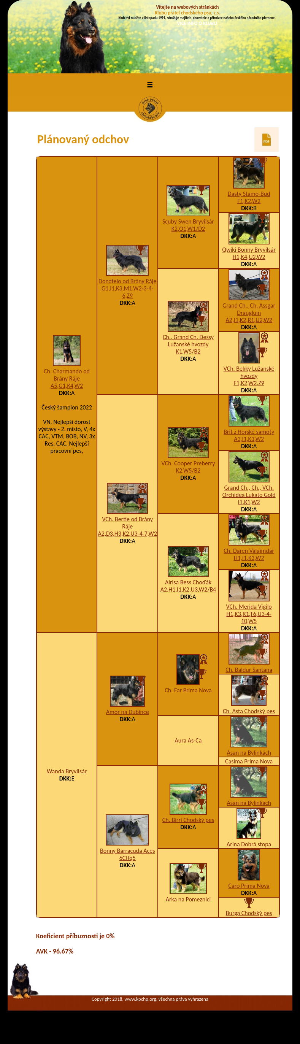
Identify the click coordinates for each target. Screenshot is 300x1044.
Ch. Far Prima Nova (188, 690)
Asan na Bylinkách (249, 752)
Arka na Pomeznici (188, 899)
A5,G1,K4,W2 (67, 385)
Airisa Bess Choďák (188, 582)
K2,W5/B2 (188, 470)
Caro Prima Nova (249, 885)
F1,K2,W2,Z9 (248, 383)
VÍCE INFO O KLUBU (197, 23)
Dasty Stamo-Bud (249, 193)
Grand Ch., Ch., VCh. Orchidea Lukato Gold (249, 491)
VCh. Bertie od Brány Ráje (127, 523)
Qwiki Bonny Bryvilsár (249, 249)
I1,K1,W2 (249, 502)
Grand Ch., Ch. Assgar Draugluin (248, 309)
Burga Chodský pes (249, 913)
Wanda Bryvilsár (67, 771)
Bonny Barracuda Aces (127, 850)
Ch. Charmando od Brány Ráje (67, 375)
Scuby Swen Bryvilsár (188, 221)
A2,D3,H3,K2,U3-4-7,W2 (127, 533)
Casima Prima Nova (249, 761)
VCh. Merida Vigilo (249, 606)
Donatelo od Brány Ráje (127, 281)
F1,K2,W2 (248, 201)
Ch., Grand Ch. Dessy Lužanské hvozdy (188, 340)
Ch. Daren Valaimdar (249, 550)
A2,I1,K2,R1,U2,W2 (249, 320)
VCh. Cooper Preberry (188, 463)
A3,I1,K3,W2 (249, 439)
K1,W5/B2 (188, 351)
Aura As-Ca (188, 740)
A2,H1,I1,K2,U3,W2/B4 (188, 589)
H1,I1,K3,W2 (249, 558)
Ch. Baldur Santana (248, 669)
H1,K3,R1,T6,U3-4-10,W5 (248, 617)
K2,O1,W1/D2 (188, 228)
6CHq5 (127, 858)
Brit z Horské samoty (249, 431)
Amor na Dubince (127, 712)
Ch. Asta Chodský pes (249, 711)
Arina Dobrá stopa (249, 844)
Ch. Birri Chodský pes (188, 819)
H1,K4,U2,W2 (249, 256)
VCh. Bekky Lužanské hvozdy (249, 372)
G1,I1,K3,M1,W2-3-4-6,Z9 (128, 292)
